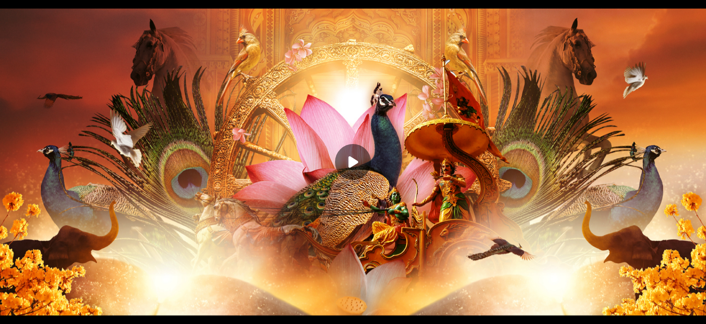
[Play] (353, 162)
